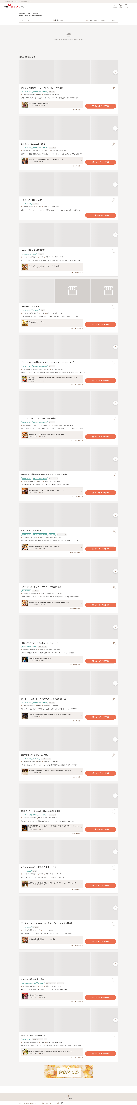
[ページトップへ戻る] (68, 1097)
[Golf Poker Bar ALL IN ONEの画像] (68, 128)
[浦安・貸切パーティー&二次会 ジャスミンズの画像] (68, 627)
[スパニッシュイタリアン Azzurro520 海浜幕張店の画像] (68, 571)
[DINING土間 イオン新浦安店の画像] (68, 235)
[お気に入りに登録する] (114, 88)
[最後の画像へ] (115, 72)
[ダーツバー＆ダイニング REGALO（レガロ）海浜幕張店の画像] (68, 683)
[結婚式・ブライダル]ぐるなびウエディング (29, 1103)
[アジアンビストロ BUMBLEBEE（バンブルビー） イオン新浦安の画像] (68, 908)
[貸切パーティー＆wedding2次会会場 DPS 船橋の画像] (68, 795)
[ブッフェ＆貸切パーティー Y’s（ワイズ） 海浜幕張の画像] (68, 72)
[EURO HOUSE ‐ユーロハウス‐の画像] (68, 1020)
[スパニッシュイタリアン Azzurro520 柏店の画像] (68, 403)
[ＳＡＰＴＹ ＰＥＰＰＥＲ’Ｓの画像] (68, 515)
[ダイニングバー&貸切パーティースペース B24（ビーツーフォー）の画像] (68, 347)
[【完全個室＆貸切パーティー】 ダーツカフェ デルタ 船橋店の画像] (68, 459)
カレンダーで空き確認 (100, 162)
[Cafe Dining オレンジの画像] (68, 291)
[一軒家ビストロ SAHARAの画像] (68, 184)
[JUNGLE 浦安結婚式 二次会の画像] (68, 964)
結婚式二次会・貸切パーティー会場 (50, 1103)
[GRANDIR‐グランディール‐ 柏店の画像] (68, 739)
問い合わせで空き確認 (100, 106)
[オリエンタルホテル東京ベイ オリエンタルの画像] (68, 852)
